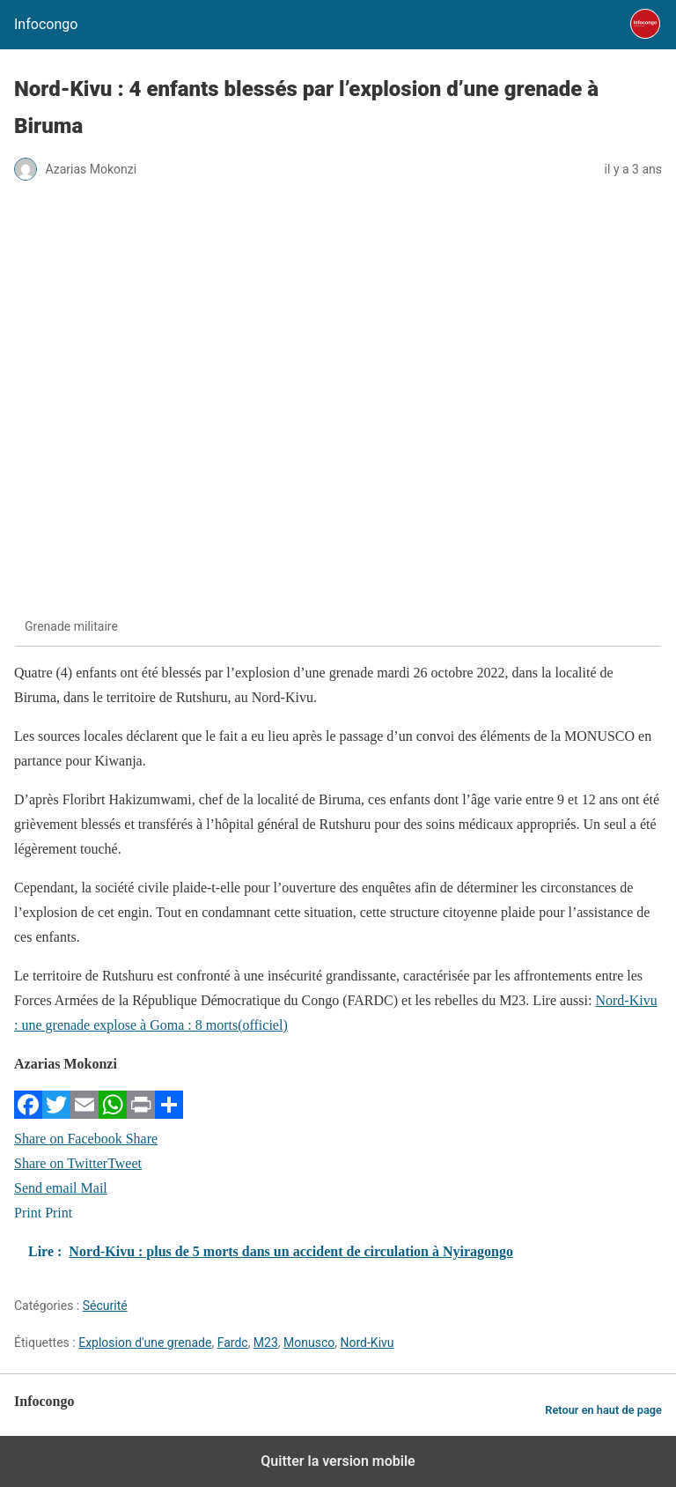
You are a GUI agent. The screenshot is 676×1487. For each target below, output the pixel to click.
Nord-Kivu (367, 1342)
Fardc (232, 1342)
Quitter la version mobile (338, 1461)
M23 (266, 1342)
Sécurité (105, 1305)
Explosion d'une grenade (144, 1342)
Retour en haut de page (603, 1410)
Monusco (308, 1342)
